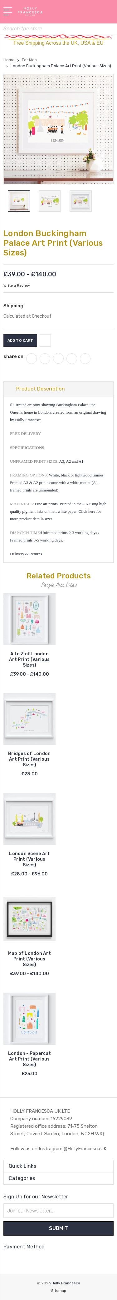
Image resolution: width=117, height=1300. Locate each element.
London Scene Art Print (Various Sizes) (29, 859)
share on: (14, 356)
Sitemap (58, 1290)
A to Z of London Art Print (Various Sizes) (29, 659)
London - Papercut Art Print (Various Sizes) (29, 1059)
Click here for (90, 511)
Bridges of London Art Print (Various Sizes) (29, 759)
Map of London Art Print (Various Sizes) (29, 959)
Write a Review (16, 285)
